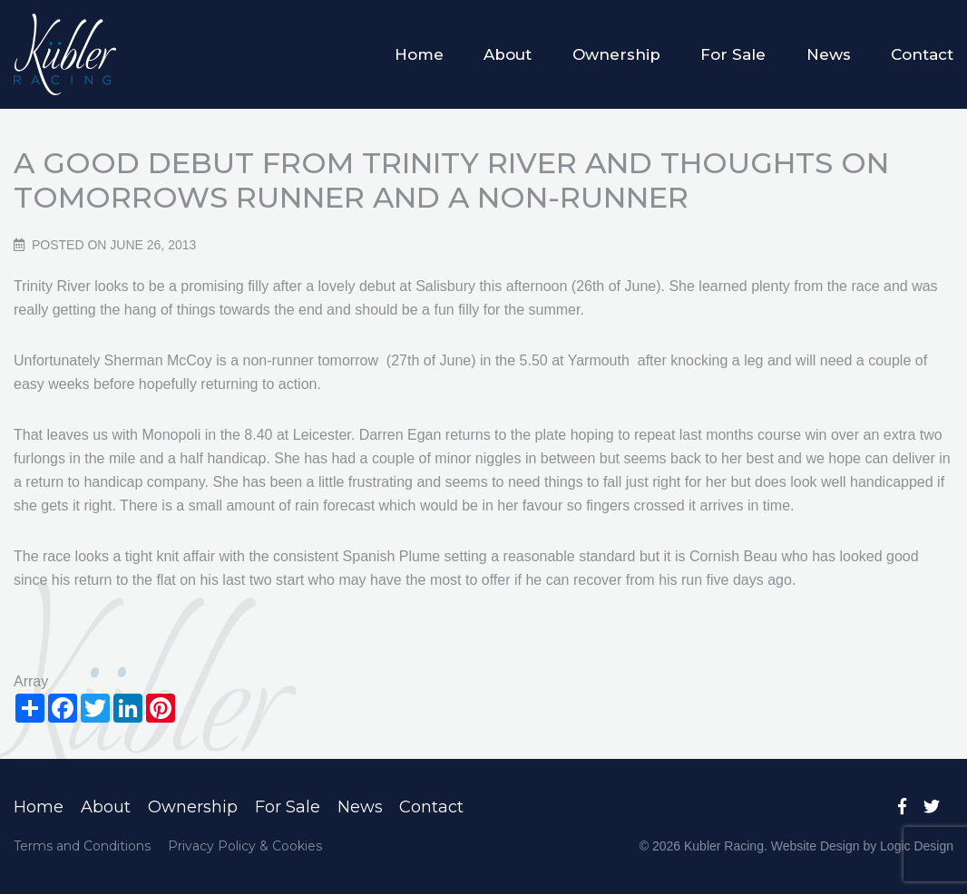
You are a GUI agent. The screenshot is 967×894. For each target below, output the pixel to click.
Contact (922, 54)
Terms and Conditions (82, 846)
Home (419, 54)
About (508, 54)
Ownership (616, 54)
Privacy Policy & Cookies (245, 846)
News (828, 54)
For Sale (733, 54)
